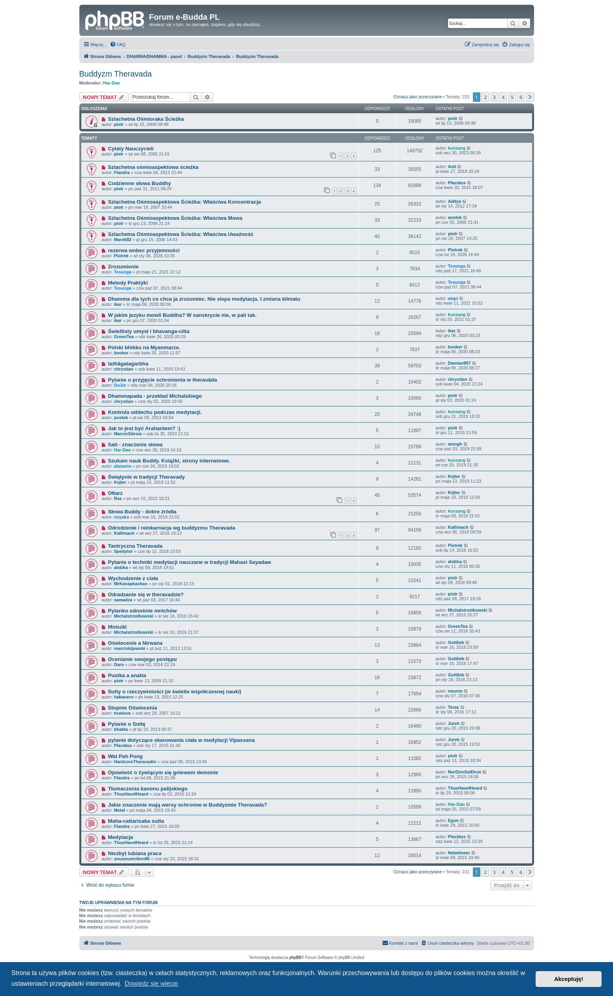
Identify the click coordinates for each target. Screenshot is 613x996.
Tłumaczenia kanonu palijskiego (147, 789)
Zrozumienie (123, 267)
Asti (452, 166)
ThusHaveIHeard (131, 794)
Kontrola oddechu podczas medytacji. (154, 412)
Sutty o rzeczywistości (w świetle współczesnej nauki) (174, 692)
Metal (119, 810)
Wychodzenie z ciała (133, 578)
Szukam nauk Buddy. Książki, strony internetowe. (169, 461)
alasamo (122, 466)
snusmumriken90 (132, 858)
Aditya (454, 201)
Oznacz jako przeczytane (418, 96)
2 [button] (485, 97)
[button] (530, 97)
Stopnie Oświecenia (132, 708)
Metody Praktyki (128, 283)
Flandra (122, 172)
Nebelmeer (459, 852)
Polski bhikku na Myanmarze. (144, 347)
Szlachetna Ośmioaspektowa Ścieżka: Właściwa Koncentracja (184, 202)
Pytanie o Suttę (126, 724)
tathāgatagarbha (128, 364)
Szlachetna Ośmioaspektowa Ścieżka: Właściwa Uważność (180, 234)
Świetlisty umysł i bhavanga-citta (148, 331)
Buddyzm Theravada (115, 73)
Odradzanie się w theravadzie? (146, 594)
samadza (123, 599)
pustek (121, 417)
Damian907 (459, 363)
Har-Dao (111, 83)
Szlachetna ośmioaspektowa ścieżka (153, 167)
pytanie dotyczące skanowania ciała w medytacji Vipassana (181, 740)
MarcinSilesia (128, 433)
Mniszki (117, 627)
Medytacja (120, 837)
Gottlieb (456, 642)
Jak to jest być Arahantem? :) (144, 428)
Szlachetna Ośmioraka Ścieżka (146, 119)
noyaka (121, 517)
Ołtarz (115, 493)
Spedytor (123, 551)
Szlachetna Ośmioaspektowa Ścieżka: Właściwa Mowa (175, 218)
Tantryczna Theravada (135, 546)
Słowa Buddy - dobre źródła (142, 512)
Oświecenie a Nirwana (135, 643)
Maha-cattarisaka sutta (136, 821)
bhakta (121, 729)
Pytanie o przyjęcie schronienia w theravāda (162, 380)
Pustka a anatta (127, 675)
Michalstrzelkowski (134, 616)
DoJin (120, 385)
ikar (118, 304)
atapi (453, 298)
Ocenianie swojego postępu (142, 659)
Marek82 (122, 239)
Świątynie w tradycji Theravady (146, 477)
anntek (455, 217)
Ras (118, 498)
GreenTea (124, 336)
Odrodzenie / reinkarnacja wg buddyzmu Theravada (171, 528)
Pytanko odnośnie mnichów (142, 611)
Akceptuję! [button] (568, 979)
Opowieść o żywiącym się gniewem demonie (163, 772)
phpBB (295, 957)
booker (121, 352)
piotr (119, 124)
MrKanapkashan (131, 583)
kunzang (457, 148)
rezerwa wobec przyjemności (144, 250)
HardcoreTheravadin (135, 761)
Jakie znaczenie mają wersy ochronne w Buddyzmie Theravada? (187, 805)
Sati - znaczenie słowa (135, 444)
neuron (455, 691)
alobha (121, 567)
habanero (124, 697)
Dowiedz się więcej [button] (151, 983)
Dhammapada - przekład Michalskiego (155, 396)
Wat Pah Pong (125, 756)
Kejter (120, 482)
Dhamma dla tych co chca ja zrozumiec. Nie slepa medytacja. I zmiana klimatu (204, 299)
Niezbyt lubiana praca (134, 853)
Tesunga (122, 272)
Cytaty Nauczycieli (131, 149)
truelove (122, 713)
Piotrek (121, 255)
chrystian (123, 369)
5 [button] (512, 97)
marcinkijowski (129, 648)
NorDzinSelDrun (464, 771)
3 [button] (494, 97)
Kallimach (124, 533)
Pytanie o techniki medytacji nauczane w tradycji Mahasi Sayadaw (189, 562)
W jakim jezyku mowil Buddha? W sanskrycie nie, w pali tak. (182, 315)
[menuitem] (118, 44)
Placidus (457, 182)
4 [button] (503, 97)
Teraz (453, 707)
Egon (453, 820)
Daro (119, 664)
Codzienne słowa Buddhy (139, 183)
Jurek (453, 723)
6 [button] (520, 97)
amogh (455, 444)
